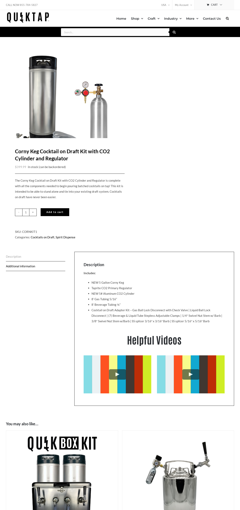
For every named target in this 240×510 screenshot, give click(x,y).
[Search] (174, 32)
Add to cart (55, 209)
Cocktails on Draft (42, 234)
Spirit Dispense (65, 234)
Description (13, 254)
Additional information (20, 263)
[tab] (35, 254)
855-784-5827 (29, 5)
